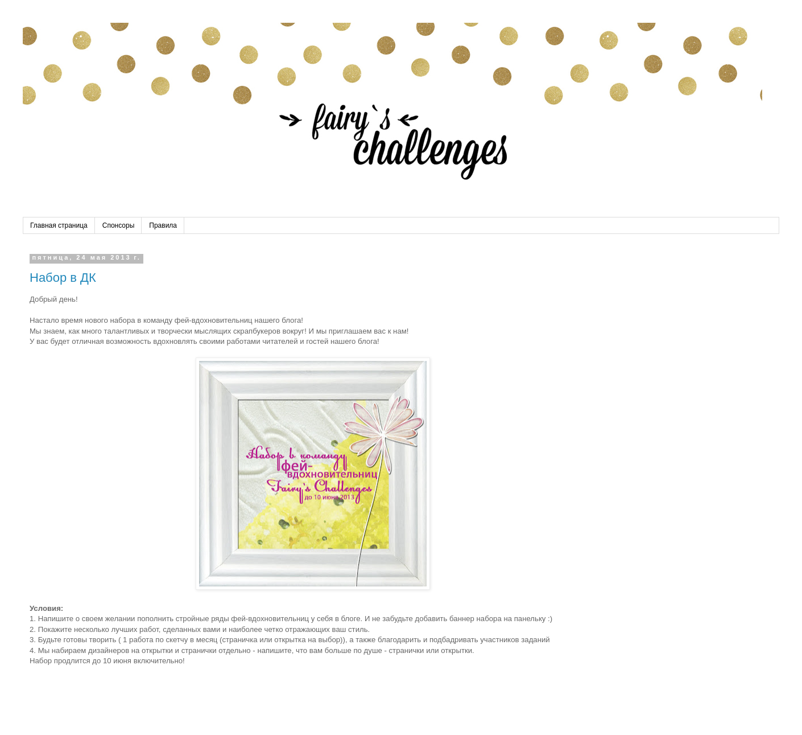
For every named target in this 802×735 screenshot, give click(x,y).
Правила (163, 225)
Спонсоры (118, 225)
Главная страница (59, 225)
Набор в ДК (63, 277)
